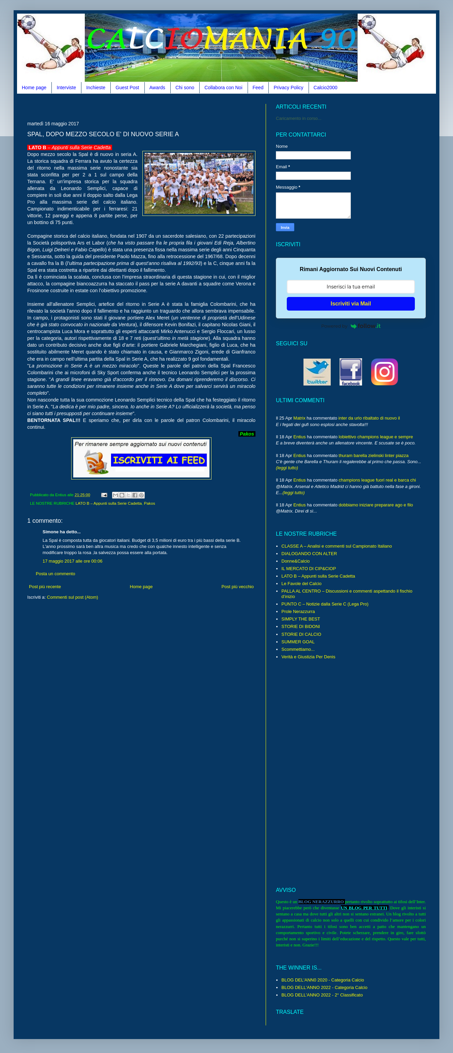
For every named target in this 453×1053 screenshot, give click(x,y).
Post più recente (45, 586)
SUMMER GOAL (298, 641)
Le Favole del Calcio (301, 583)
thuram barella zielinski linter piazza (373, 455)
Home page (34, 87)
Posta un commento (55, 573)
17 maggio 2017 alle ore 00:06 (73, 561)
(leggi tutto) (287, 467)
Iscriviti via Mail (351, 304)
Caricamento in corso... (299, 118)
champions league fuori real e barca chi (377, 480)
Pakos (149, 503)
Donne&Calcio (295, 561)
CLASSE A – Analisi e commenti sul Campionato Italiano (336, 546)
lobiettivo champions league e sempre (376, 436)
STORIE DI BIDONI (300, 626)
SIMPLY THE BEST (300, 619)
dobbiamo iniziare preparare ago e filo (376, 504)
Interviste (66, 87)
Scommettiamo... (298, 649)
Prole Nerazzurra (298, 611)
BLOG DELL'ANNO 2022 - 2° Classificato (322, 994)
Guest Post (127, 87)
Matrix (299, 418)
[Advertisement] (151, 106)
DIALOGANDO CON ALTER (309, 553)
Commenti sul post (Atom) (72, 597)
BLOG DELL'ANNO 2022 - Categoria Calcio (324, 987)
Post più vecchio (237, 586)
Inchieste (95, 87)
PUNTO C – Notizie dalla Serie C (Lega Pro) (325, 604)
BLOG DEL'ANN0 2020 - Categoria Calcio (322, 980)
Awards (157, 87)
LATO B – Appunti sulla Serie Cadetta (109, 503)
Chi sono (184, 87)
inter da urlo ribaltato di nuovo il (369, 418)
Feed (258, 87)
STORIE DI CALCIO (301, 634)
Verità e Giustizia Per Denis (308, 656)
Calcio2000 (326, 87)
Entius (299, 436)
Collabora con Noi (223, 87)
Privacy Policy (288, 87)
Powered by (350, 326)
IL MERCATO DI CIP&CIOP (308, 568)
